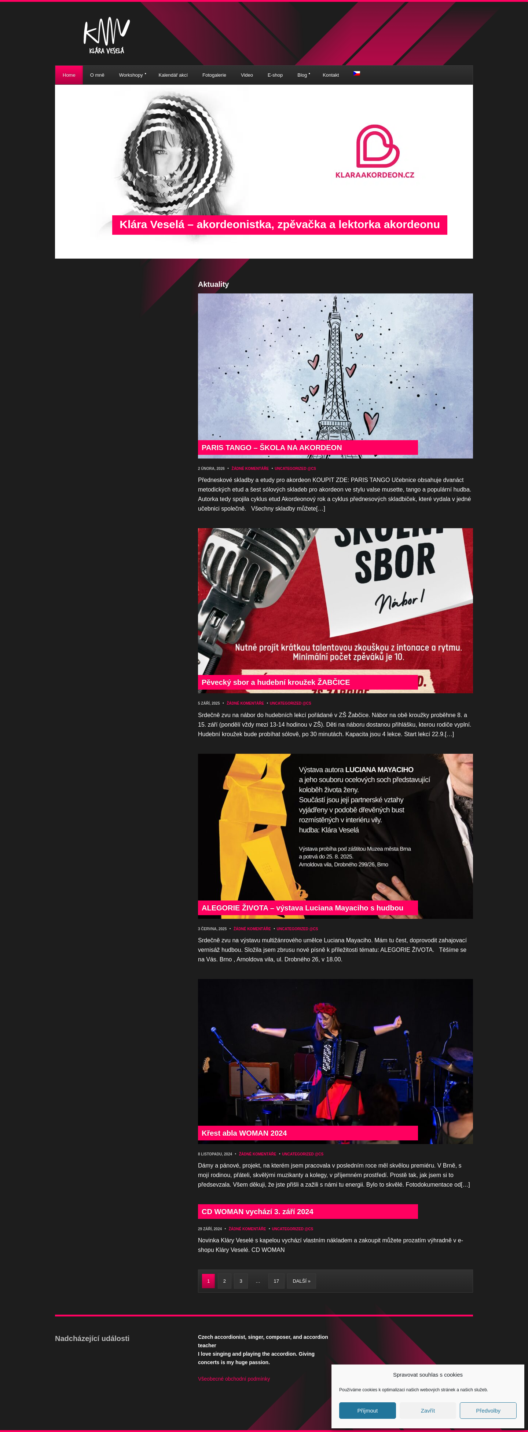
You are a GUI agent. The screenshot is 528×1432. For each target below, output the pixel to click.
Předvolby (488, 1410)
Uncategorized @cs (295, 469)
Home (69, 75)
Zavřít (428, 1410)
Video (247, 75)
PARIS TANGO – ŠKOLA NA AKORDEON (272, 447)
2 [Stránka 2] (224, 1281)
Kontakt (331, 75)
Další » (301, 1281)
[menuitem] (356, 73)
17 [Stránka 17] (276, 1281)
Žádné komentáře (250, 469)
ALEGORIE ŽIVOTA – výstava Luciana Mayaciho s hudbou (302, 908)
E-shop (275, 75)
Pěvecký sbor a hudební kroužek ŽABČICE (276, 682)
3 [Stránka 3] (240, 1281)
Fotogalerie (214, 75)
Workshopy (131, 75)
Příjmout (367, 1410)
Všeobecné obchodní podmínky (234, 1379)
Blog (302, 75)
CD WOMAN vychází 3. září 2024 (258, 1212)
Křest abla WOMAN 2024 (244, 1133)
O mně (97, 75)
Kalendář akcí (173, 75)
